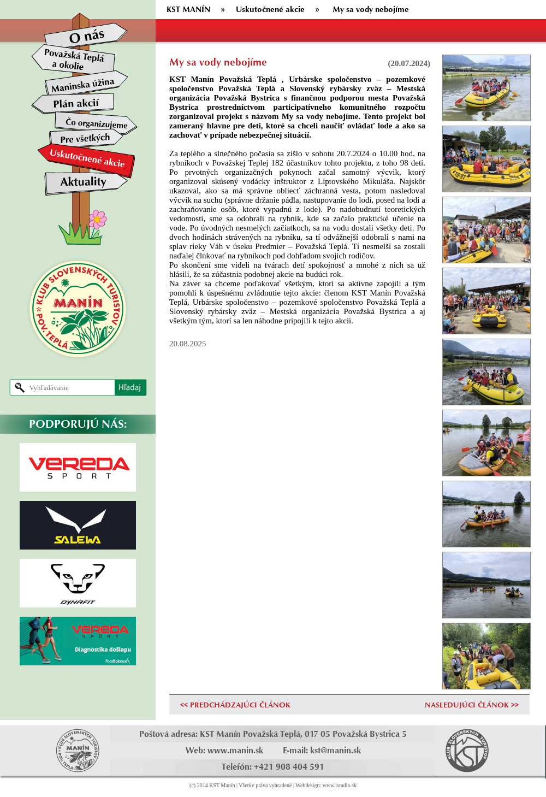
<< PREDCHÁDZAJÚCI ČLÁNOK (235, 704)
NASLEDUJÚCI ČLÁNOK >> (472, 704)
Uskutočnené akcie (270, 9)
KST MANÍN (188, 9)
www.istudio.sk (340, 785)
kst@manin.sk (335, 750)
